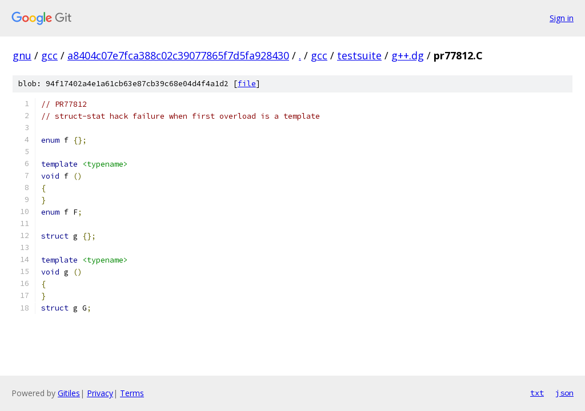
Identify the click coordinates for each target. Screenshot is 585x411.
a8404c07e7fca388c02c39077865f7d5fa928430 (178, 55)
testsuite (359, 55)
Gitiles (69, 393)
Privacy (100, 393)
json (564, 393)
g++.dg (407, 55)
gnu (22, 55)
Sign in (562, 18)
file (247, 83)
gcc (49, 55)
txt (537, 393)
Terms (132, 393)
